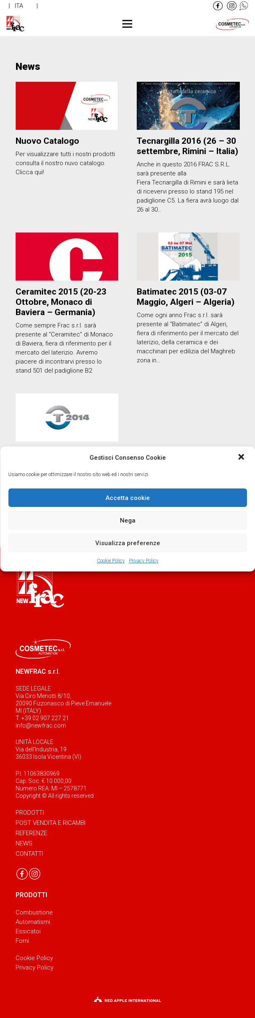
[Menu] (127, 24)
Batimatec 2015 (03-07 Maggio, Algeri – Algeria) (185, 297)
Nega (128, 520)
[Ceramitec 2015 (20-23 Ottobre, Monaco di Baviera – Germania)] (67, 257)
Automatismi (33, 922)
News (24, 843)
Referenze (31, 833)
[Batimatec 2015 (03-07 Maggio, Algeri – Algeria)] (188, 257)
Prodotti (30, 812)
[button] (242, 458)
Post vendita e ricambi (50, 823)
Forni (22, 940)
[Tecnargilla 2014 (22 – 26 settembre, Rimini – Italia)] (67, 418)
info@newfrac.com (41, 725)
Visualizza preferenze (127, 543)
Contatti (29, 853)
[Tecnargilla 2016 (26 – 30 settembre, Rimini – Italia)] (188, 106)
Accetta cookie (128, 498)
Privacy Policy (144, 561)
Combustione (34, 912)
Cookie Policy (111, 561)
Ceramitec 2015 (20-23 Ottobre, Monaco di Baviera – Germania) (61, 302)
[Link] (218, 6)
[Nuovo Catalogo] (67, 106)
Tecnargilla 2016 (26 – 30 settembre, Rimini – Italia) (187, 146)
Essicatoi (28, 931)
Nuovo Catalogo (47, 141)
